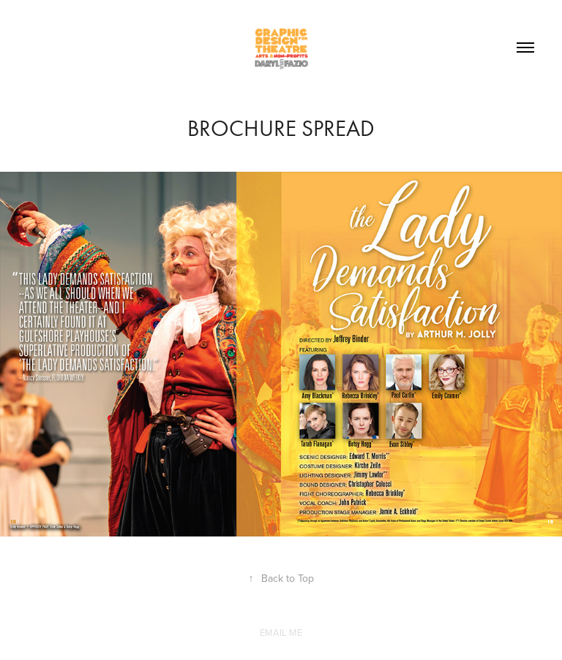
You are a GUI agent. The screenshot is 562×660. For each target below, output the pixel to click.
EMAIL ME (281, 632)
